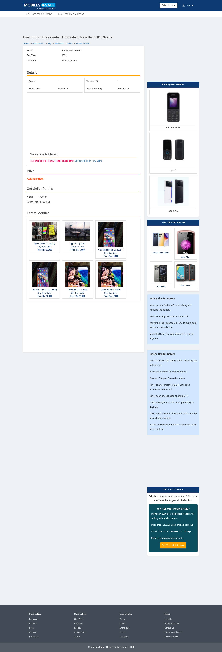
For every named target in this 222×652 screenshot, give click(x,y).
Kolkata (77, 628)
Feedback (175, 623)
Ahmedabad (79, 632)
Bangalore (33, 619)
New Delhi (78, 619)
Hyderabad (34, 636)
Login (187, 5)
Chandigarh (124, 628)
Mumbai (32, 623)
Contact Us (169, 628)
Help (167, 623)
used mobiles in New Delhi (88, 161)
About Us (168, 619)
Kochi (122, 632)
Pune (31, 628)
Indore (122, 623)
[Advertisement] (111, 26)
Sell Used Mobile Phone (39, 14)
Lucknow (78, 623)
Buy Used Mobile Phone (71, 14)
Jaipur (77, 636)
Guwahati (124, 636)
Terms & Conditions (173, 632)
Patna (122, 619)
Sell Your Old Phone (173, 489)
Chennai (32, 632)
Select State (168, 5)
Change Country (171, 636)
